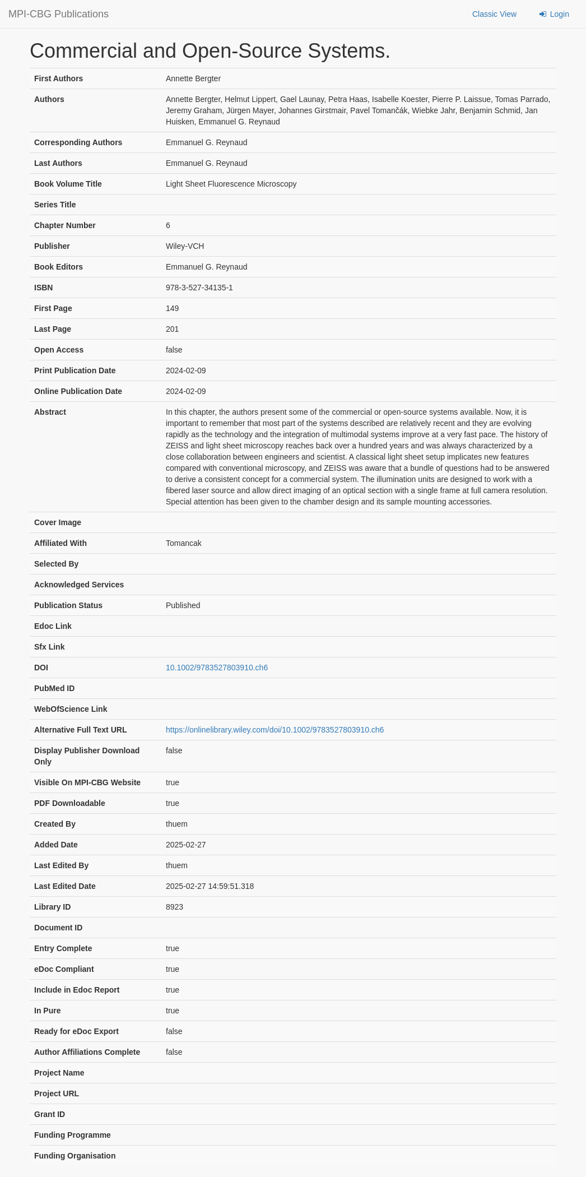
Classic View (494, 14)
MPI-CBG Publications (58, 14)
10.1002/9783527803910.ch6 (217, 667)
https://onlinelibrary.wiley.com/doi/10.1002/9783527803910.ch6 (275, 729)
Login (553, 14)
